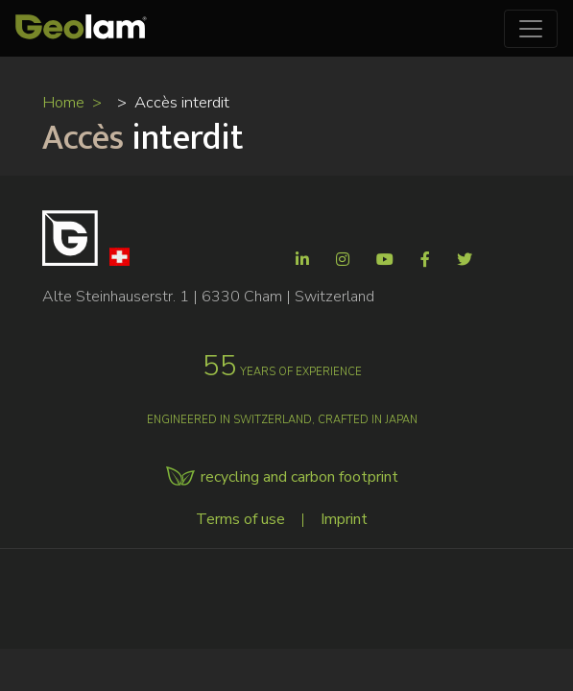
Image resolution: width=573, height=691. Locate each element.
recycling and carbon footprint (299, 477)
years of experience (282, 372)
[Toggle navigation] (531, 29)
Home (63, 102)
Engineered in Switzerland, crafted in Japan (282, 420)
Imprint (344, 519)
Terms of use (240, 519)
